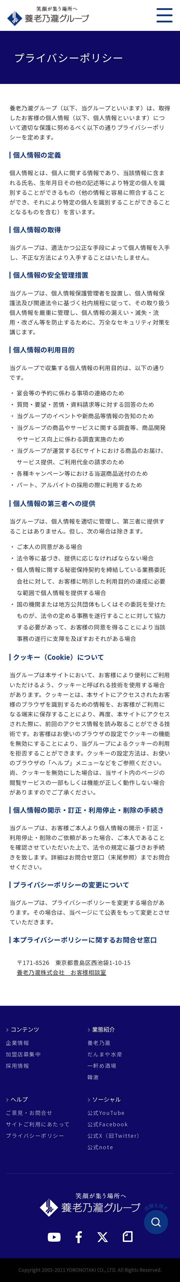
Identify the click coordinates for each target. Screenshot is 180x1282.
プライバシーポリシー (35, 1135)
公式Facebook (107, 1124)
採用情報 (17, 1065)
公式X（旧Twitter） (115, 1135)
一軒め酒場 (102, 1065)
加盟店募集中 (23, 1054)
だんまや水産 (105, 1054)
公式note (100, 1146)
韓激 (93, 1077)
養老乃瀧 (99, 1042)
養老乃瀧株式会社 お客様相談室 (61, 972)
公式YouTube (106, 1112)
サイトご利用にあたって (38, 1124)
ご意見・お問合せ (29, 1112)
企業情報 (17, 1042)
